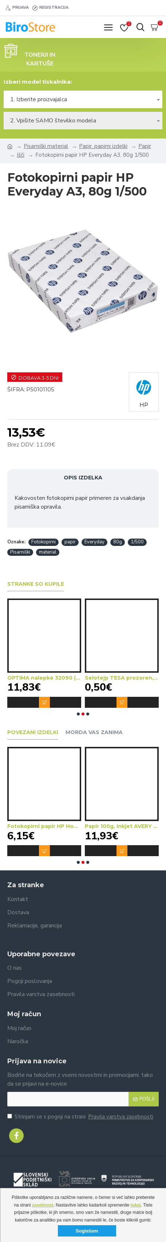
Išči (20, 155)
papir (70, 542)
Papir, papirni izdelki (103, 146)
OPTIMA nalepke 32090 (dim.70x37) (44, 678)
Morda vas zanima (94, 732)
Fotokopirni (43, 542)
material (47, 552)
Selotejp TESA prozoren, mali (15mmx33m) (122, 678)
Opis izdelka (83, 477)
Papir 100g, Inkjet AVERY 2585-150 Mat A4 (122, 826)
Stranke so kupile (35, 584)
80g (117, 542)
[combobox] (83, 99)
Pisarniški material (46, 146)
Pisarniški (20, 552)
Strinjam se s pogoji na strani (80, 1117)
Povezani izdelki (32, 732)
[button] (78, 714)
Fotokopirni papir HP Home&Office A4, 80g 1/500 (44, 826)
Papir (144, 146)
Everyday (94, 542)
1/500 (137, 542)
